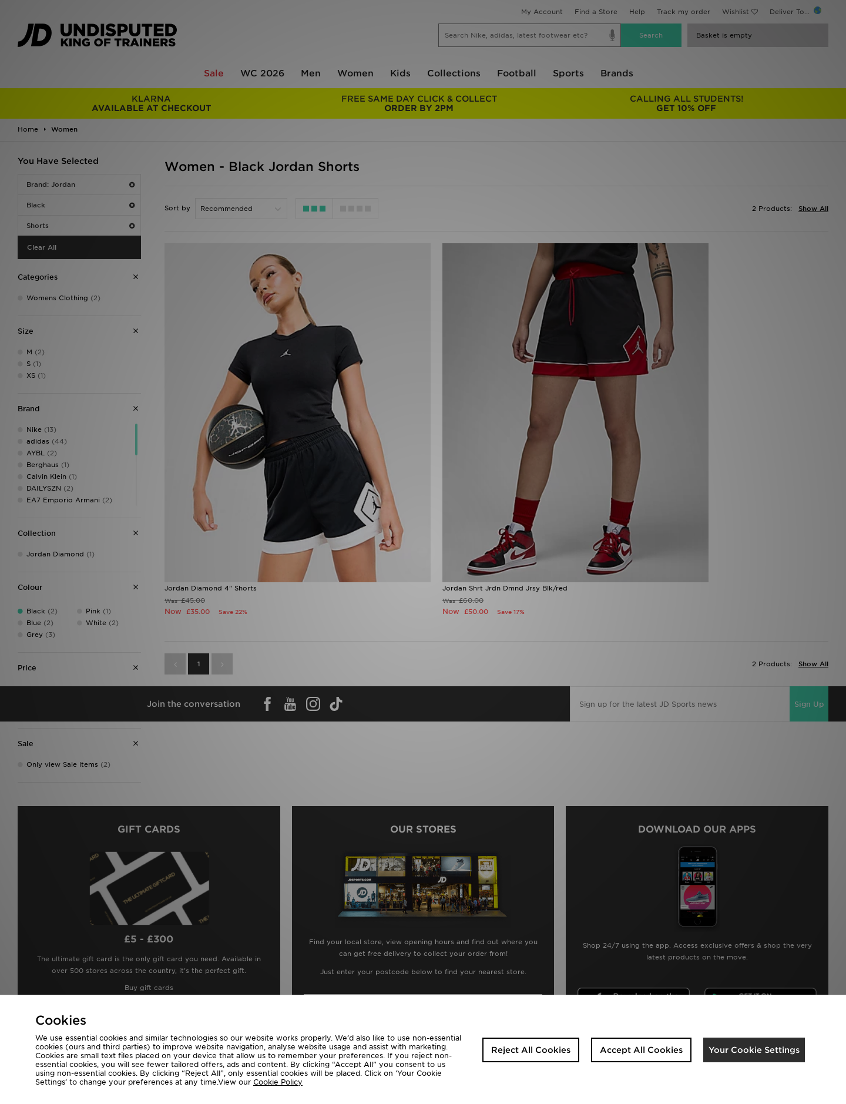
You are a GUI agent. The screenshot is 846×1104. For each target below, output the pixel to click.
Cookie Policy (278, 1082)
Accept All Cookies (641, 1050)
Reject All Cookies (530, 1050)
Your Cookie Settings (754, 1050)
